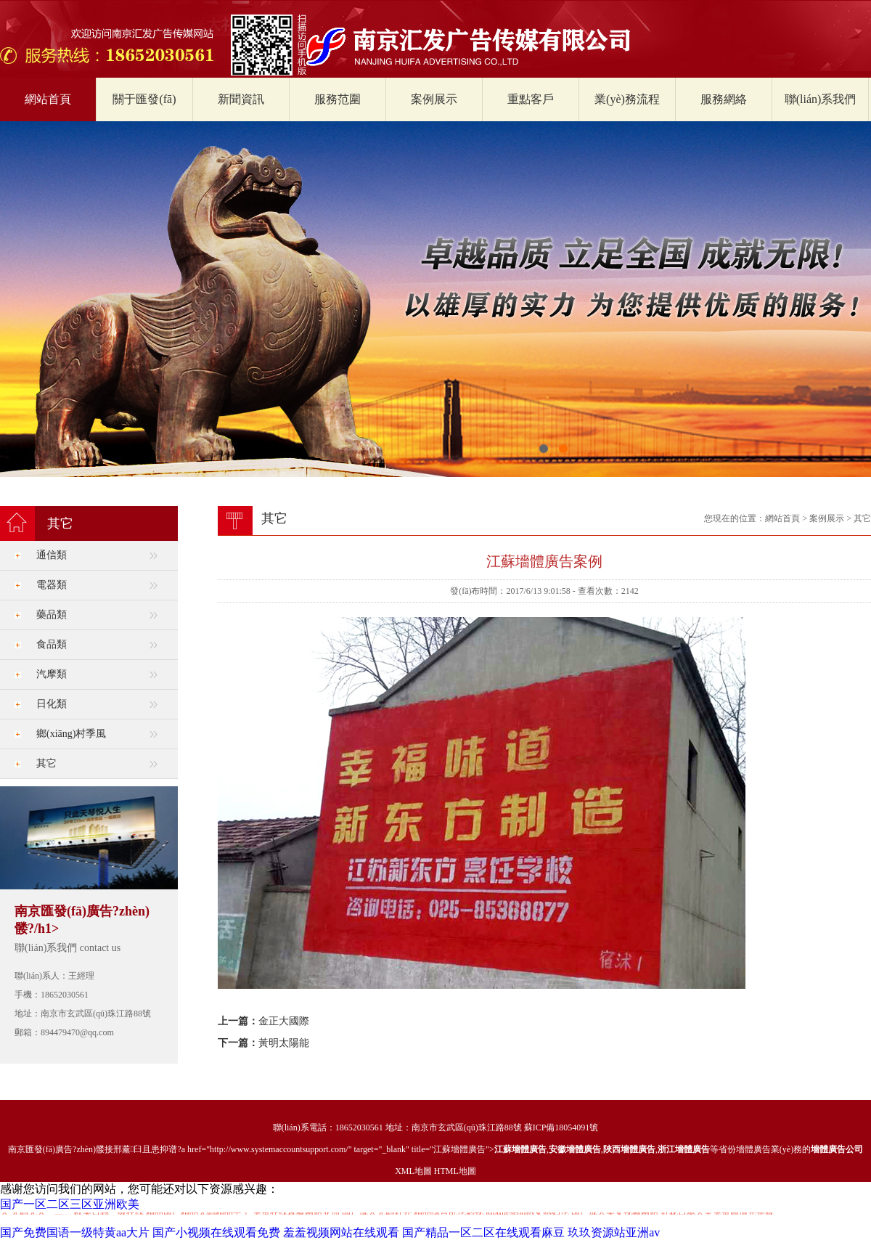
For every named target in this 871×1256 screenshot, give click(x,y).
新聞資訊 (241, 99)
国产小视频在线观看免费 (216, 1232)
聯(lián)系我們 (820, 99)
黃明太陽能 (283, 1042)
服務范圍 (337, 99)
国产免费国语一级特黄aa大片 (75, 1232)
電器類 (51, 584)
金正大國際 (283, 1021)
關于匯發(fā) (144, 99)
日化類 (51, 703)
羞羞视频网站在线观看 (341, 1232)
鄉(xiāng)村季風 (71, 733)
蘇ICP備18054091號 (561, 1127)
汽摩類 (51, 674)
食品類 (51, 644)
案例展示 (434, 99)
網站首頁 (48, 99)
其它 (46, 763)
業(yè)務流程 (627, 99)
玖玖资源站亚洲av (614, 1232)
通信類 (51, 555)
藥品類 (51, 614)
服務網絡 (723, 99)
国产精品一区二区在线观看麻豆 (483, 1232)
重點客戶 (530, 99)
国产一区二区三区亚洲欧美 (69, 1204)
